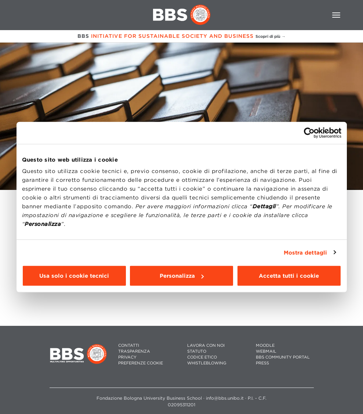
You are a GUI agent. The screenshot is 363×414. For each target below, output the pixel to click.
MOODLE (265, 345)
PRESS (262, 363)
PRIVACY (127, 357)
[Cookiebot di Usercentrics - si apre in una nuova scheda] (309, 132)
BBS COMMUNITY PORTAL (283, 357)
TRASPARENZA (134, 351)
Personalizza (182, 276)
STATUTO (196, 351)
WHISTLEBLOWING (206, 363)
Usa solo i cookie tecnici (74, 276)
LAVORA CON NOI (206, 345)
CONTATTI (128, 345)
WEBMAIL (266, 351)
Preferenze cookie (140, 363)
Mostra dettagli (305, 252)
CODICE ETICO (202, 357)
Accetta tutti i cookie (289, 276)
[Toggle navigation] (336, 15)
